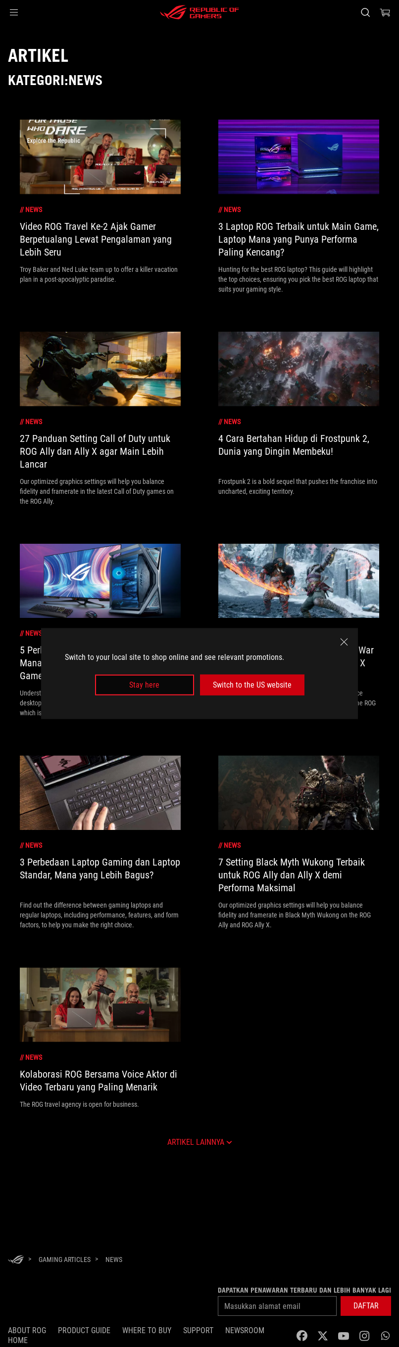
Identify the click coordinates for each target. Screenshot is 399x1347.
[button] (14, 12)
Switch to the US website (252, 685)
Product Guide (84, 1330)
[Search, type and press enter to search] (365, 12)
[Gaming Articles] (65, 1259)
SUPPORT (198, 1330)
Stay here (144, 685)
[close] (344, 642)
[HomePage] (16, 1260)
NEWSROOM (244, 1330)
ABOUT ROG (27, 1330)
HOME (18, 1340)
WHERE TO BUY (146, 1330)
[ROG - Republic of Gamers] (199, 12)
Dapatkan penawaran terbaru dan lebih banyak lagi (304, 1290)
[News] (113, 1259)
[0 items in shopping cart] (385, 12)
